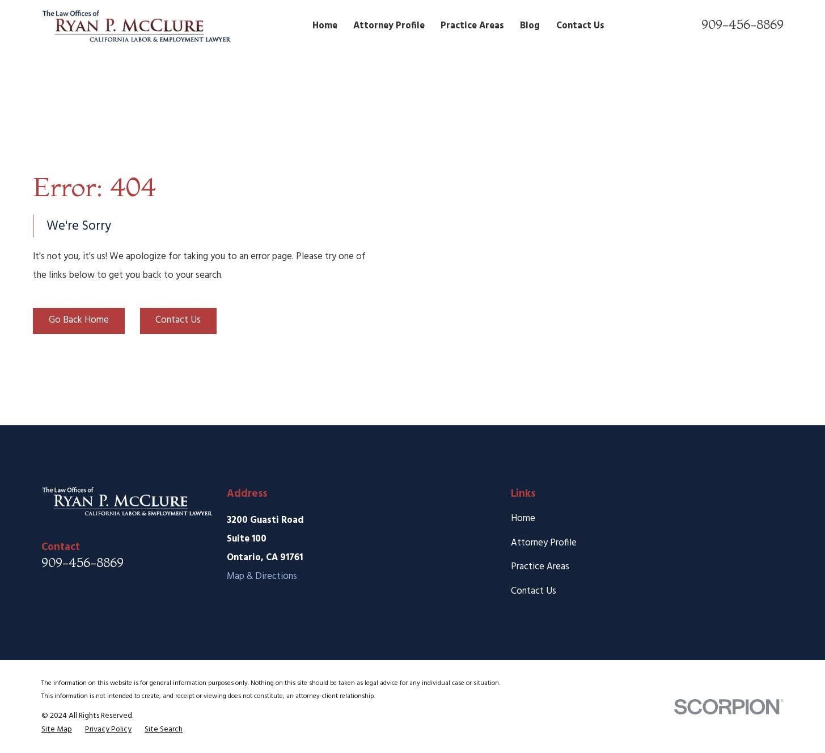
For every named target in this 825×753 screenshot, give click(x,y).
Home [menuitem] (324, 25)
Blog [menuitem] (530, 25)
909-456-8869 (742, 24)
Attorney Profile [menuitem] (389, 25)
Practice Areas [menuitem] (472, 25)
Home (523, 518)
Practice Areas (540, 566)
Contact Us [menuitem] (580, 25)
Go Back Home (79, 320)
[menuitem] (56, 730)
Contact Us (178, 320)
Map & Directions (262, 576)
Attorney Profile (544, 543)
